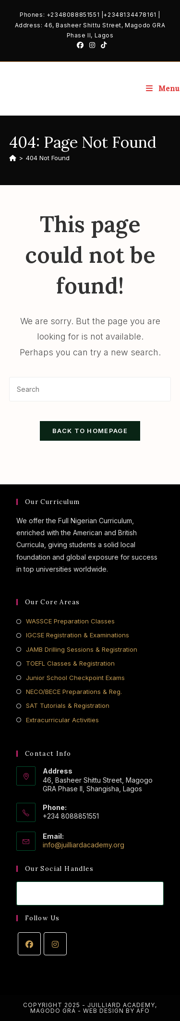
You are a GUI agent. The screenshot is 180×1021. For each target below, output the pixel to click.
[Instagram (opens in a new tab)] (92, 45)
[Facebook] (29, 943)
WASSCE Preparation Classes (70, 621)
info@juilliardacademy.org (83, 845)
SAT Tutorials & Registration (67, 705)
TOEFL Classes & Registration (70, 663)
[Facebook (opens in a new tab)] (80, 45)
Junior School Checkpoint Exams (75, 677)
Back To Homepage (90, 430)
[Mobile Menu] (163, 88)
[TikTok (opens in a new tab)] (102, 45)
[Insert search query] (90, 389)
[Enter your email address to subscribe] (90, 893)
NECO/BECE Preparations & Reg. (74, 691)
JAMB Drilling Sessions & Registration (81, 649)
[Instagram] (55, 943)
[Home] (12, 158)
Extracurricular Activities (62, 720)
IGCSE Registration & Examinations (77, 635)
